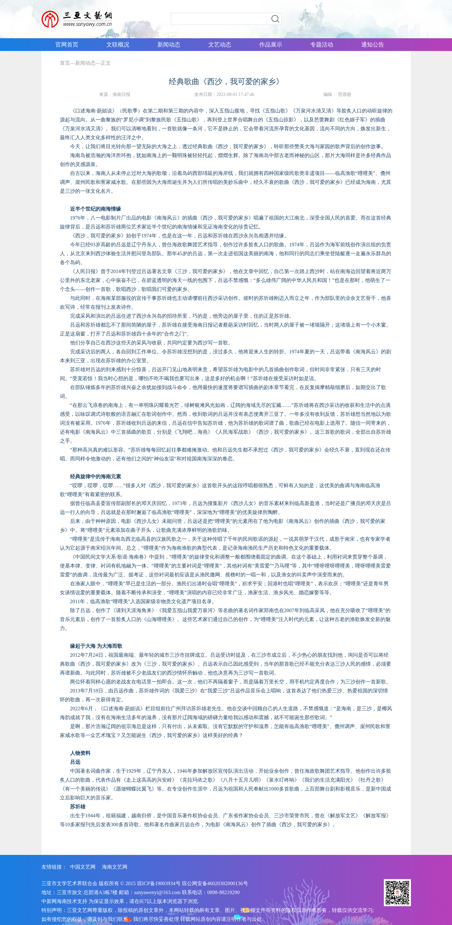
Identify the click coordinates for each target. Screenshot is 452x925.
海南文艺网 (114, 867)
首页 (65, 63)
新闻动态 (85, 63)
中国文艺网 (83, 867)
